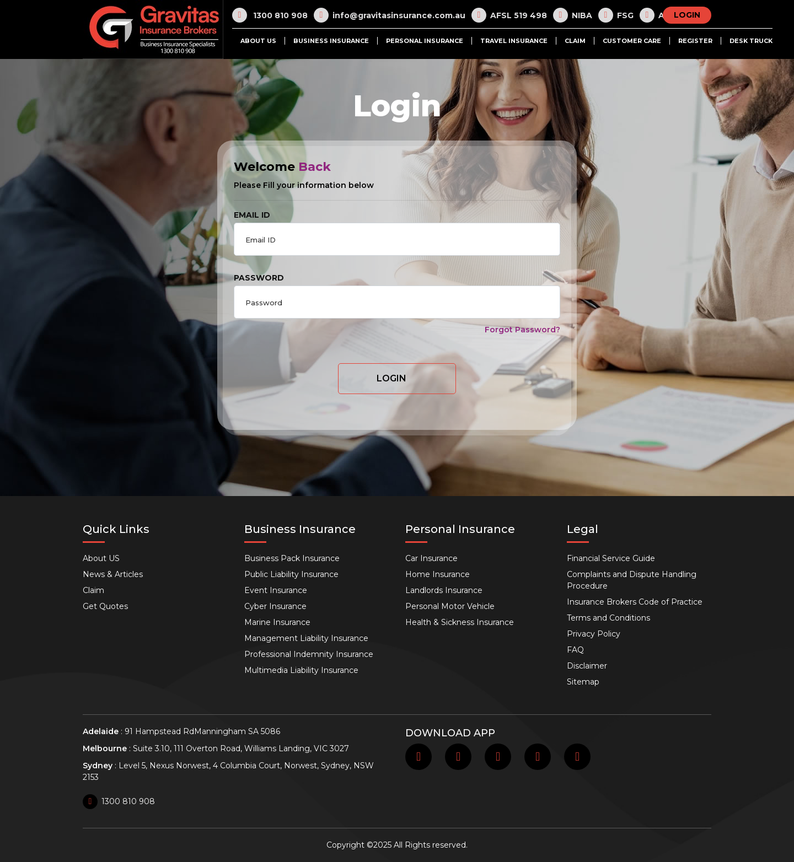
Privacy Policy (593, 634)
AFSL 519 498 (509, 15)
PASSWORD (259, 278)
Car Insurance (431, 558)
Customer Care (632, 41)
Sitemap (583, 682)
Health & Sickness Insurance (459, 622)
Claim (575, 41)
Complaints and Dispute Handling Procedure (631, 580)
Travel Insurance (514, 41)
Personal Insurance (424, 41)
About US (258, 41)
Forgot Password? (522, 330)
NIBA (572, 15)
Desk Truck (750, 41)
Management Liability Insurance (306, 638)
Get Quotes (105, 606)
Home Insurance (437, 574)
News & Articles (113, 574)
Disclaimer (587, 666)
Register (695, 41)
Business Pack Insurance (292, 558)
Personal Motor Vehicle (450, 606)
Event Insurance (275, 590)
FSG (616, 15)
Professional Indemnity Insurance (308, 654)
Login (391, 378)
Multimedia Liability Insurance (301, 670)
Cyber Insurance (275, 606)
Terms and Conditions (608, 618)
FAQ (575, 650)
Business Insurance (331, 41)
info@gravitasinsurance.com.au (389, 15)
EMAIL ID (252, 215)
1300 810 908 (270, 15)
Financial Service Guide (611, 558)
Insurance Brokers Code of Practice (634, 602)
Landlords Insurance (443, 590)
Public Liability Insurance (291, 574)
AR (655, 15)
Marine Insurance (277, 622)
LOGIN (687, 15)
